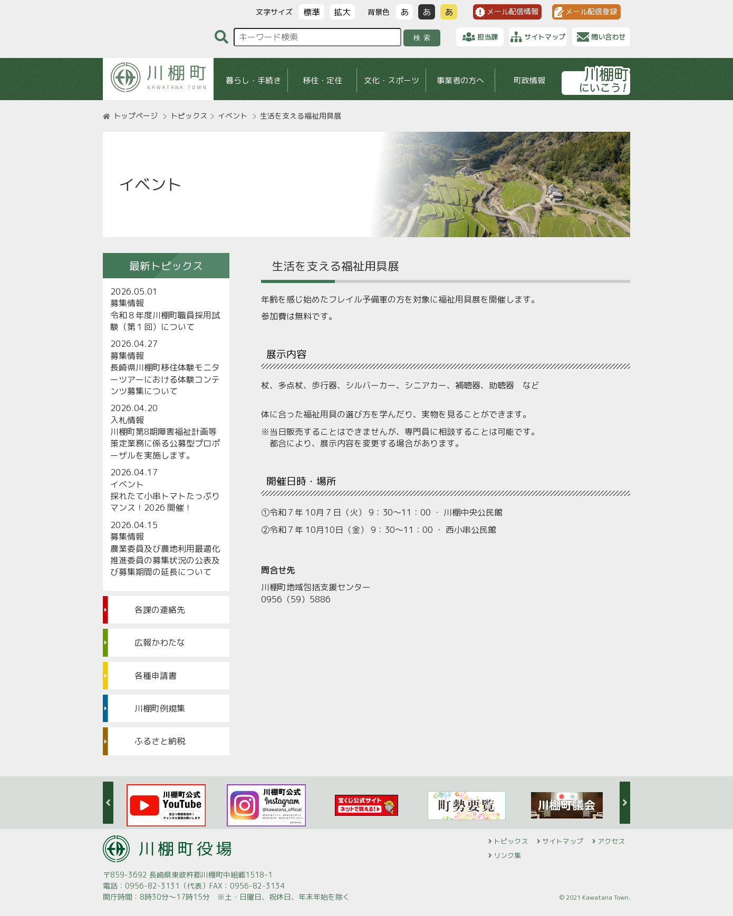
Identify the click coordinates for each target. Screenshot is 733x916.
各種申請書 (155, 675)
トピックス (188, 116)
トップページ (135, 116)
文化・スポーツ (391, 80)
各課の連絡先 (159, 610)
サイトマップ (562, 841)
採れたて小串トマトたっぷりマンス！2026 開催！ (165, 501)
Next (625, 803)
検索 (423, 38)
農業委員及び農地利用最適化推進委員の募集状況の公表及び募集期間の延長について (165, 560)
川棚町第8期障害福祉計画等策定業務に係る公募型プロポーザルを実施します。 (165, 443)
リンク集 (507, 855)
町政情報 (529, 80)
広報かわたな (159, 642)
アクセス (611, 841)
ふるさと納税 (159, 741)
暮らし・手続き (253, 80)
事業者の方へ (460, 80)
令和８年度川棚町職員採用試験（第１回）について (165, 321)
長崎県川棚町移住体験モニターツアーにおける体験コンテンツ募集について (165, 379)
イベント (232, 116)
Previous (108, 803)
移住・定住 (322, 80)
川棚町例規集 (159, 708)
